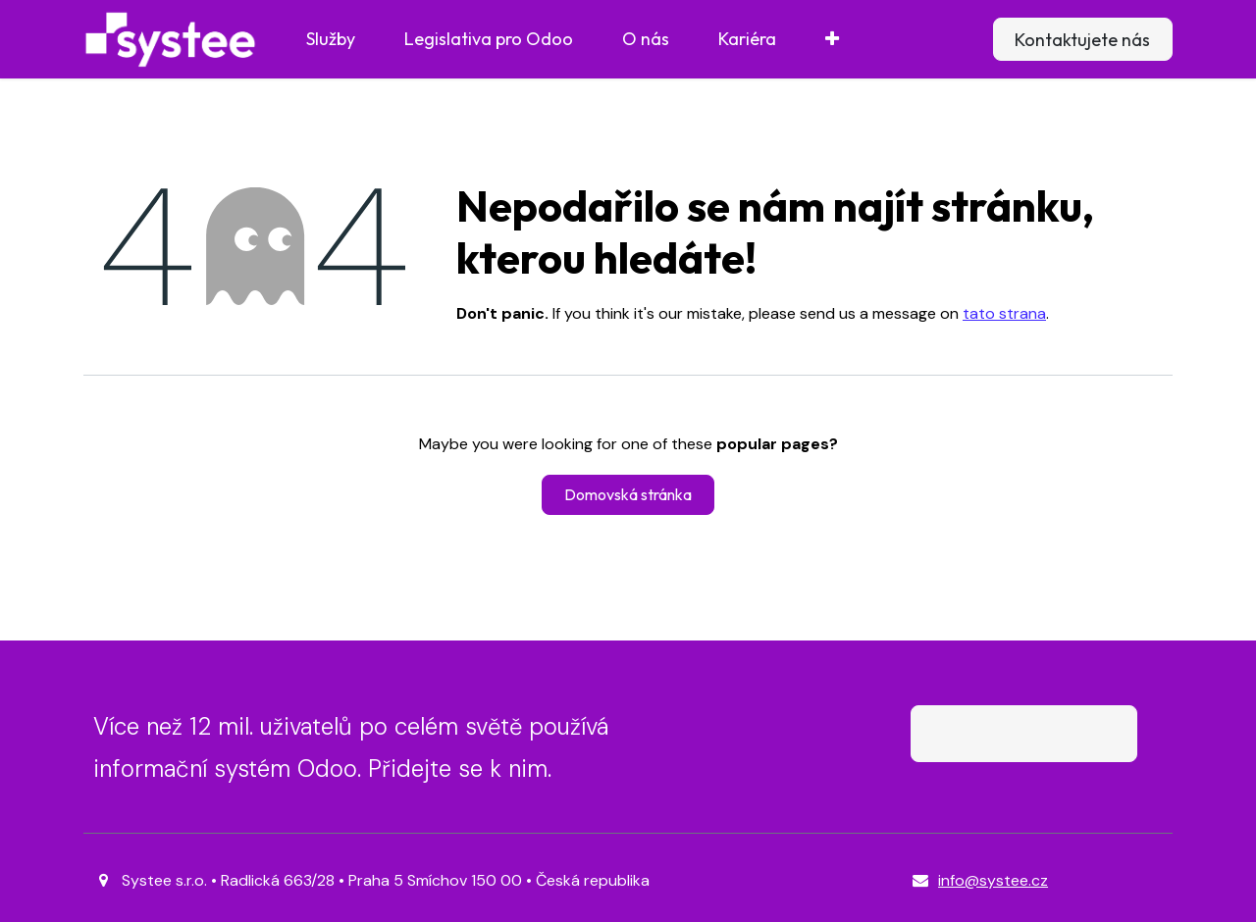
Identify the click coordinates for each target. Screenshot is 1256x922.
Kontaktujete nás (1082, 39)
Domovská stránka (628, 494)
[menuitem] (331, 39)
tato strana (1004, 313)
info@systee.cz (993, 880)
